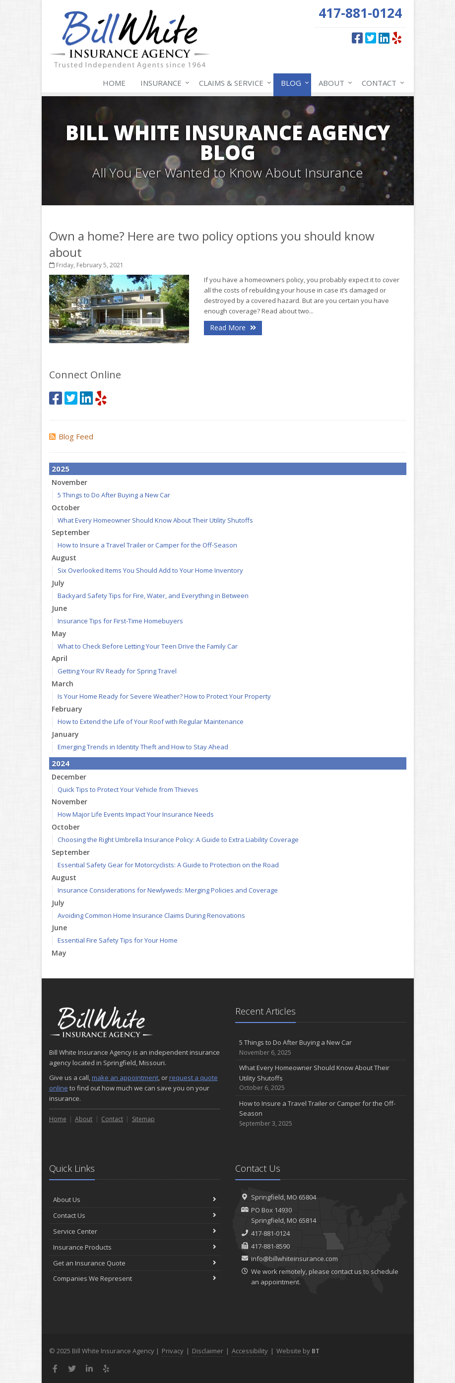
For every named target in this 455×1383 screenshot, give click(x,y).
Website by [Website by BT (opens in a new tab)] (298, 1350)
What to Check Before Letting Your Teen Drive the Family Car (148, 646)
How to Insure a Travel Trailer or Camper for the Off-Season (147, 545)
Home (114, 83)
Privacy (173, 1350)
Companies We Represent (134, 1278)
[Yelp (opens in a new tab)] (396, 37)
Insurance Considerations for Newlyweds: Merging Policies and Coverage (168, 890)
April (59, 658)
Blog (293, 82)
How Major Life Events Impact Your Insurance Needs (136, 814)
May (59, 633)
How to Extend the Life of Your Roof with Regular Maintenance (151, 721)
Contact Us (134, 1215)
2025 (60, 469)
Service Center (134, 1231)
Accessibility (250, 1350)
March (62, 683)
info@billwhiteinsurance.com (294, 1258)
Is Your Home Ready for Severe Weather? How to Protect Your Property (164, 696)
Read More (233, 327)
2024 (60, 763)
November (69, 482)
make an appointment (125, 1077)
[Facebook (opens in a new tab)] (357, 37)
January (65, 734)
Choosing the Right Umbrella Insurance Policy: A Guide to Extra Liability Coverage (178, 839)
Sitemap (143, 1119)
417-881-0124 (270, 1233)
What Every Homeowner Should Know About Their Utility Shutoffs (155, 520)
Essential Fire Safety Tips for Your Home (118, 940)
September (71, 532)
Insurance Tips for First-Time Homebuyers (120, 620)
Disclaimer (207, 1350)
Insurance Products (134, 1247)
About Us (134, 1199)
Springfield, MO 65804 (283, 1197)
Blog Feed (71, 436)
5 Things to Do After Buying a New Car (114, 494)
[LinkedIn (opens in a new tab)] (384, 37)
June (59, 608)
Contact (381, 82)
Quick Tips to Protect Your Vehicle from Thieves (128, 789)
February (67, 709)
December (69, 777)
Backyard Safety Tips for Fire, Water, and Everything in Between (153, 595)
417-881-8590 (270, 1246)
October (66, 507)
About (333, 82)
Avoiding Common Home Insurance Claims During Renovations (151, 915)
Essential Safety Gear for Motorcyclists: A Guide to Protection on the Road (168, 864)
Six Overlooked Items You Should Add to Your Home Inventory (150, 570)
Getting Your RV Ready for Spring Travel (117, 670)
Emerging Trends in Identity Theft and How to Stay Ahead (143, 746)
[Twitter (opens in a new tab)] (370, 37)
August (64, 557)
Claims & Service (233, 82)
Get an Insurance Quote (134, 1263)
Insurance (163, 82)
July (58, 583)
